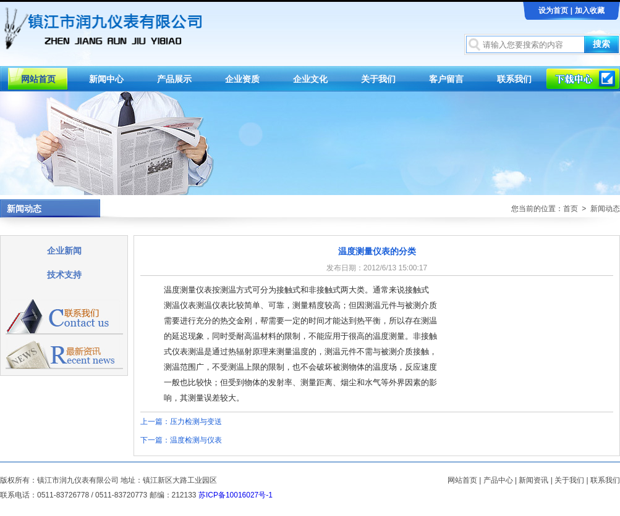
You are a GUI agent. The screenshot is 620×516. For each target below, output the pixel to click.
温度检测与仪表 (196, 440)
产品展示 (174, 79)
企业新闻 (64, 251)
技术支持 (64, 275)
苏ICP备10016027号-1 (235, 495)
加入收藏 (590, 10)
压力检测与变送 (196, 421)
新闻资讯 (533, 480)
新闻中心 (106, 79)
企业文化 (310, 79)
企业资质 (242, 79)
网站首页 (38, 79)
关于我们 (378, 79)
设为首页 (553, 10)
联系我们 (514, 79)
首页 (570, 208)
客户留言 (446, 79)
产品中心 (498, 480)
